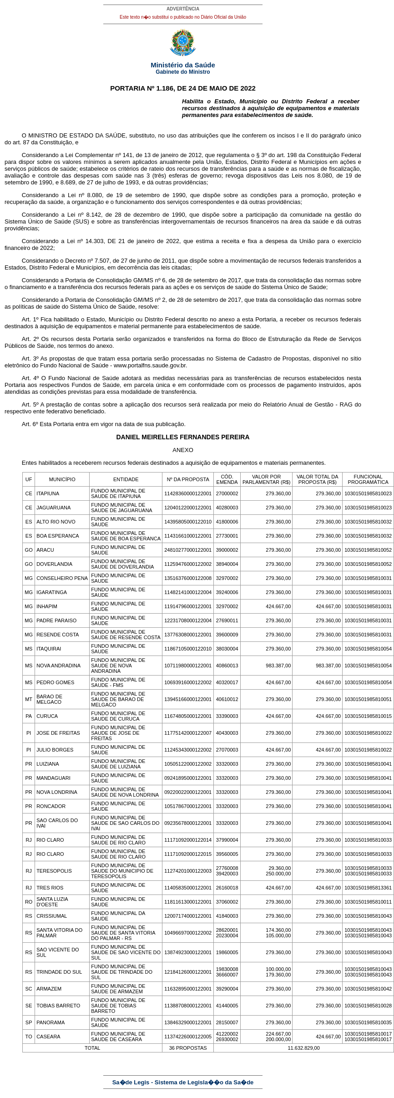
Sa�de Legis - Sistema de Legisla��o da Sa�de (183, 1082)
